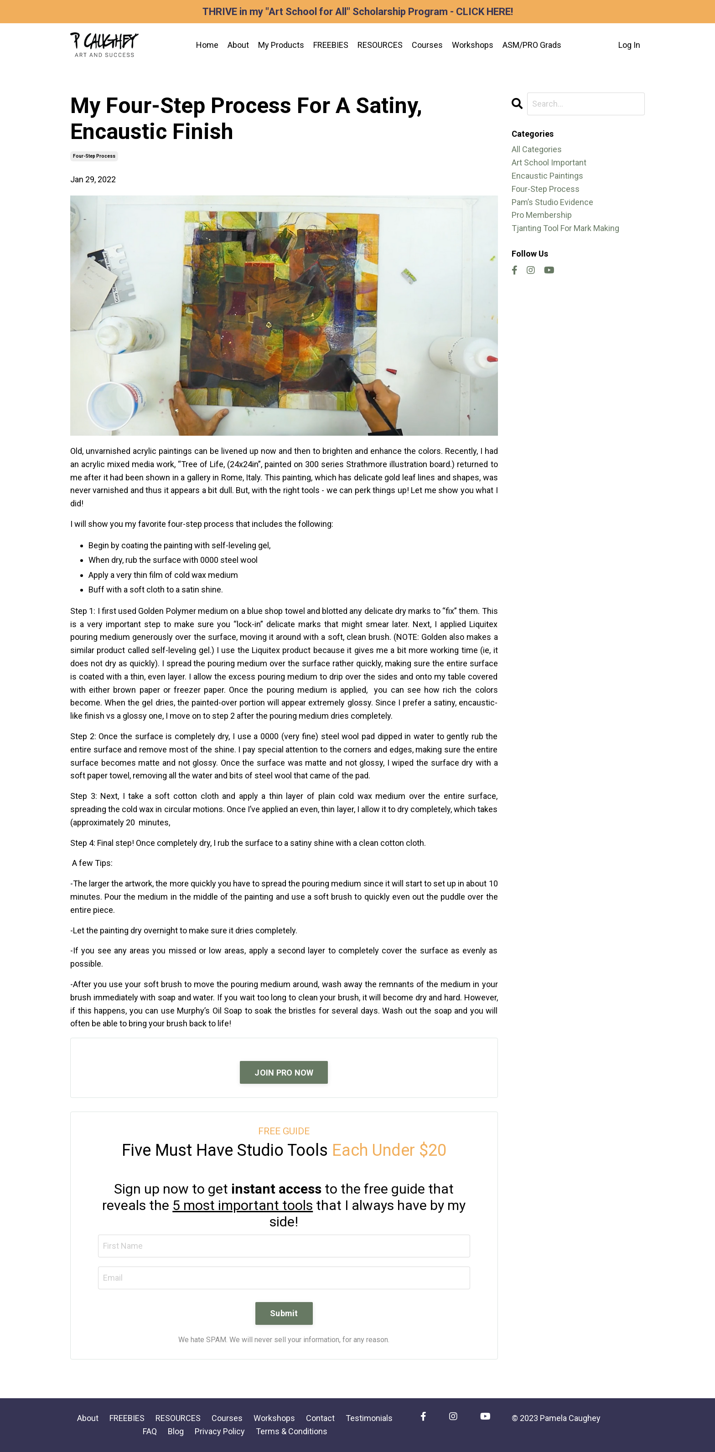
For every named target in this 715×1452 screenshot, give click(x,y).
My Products (281, 45)
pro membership (542, 215)
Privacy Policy (220, 1431)
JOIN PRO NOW (283, 1072)
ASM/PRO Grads (532, 45)
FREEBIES (330, 45)
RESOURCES (380, 45)
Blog (176, 1431)
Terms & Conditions (291, 1431)
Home (207, 45)
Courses (427, 45)
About (238, 45)
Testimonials (369, 1418)
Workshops (472, 45)
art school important (549, 162)
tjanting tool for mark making (565, 228)
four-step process (94, 156)
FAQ (150, 1431)
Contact (320, 1418)
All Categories (537, 149)
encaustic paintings (547, 175)
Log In (629, 45)
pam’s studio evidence (552, 202)
